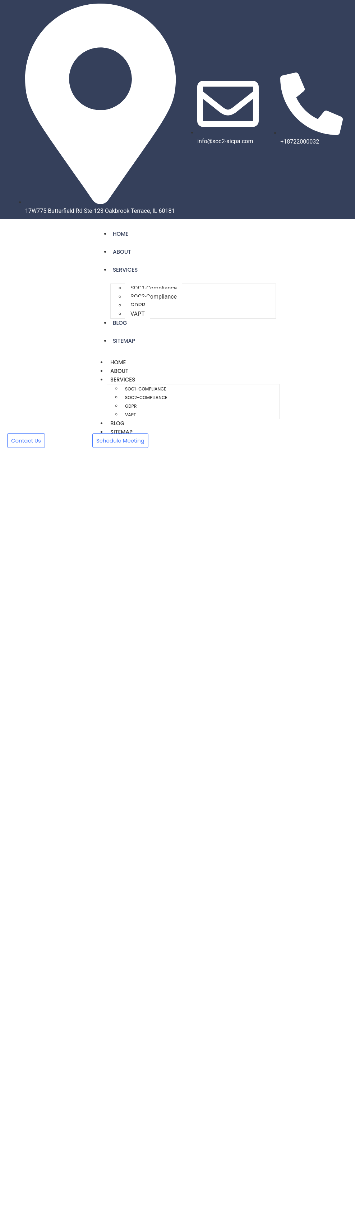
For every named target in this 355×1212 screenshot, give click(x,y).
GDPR (137, 305)
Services (125, 269)
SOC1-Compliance (153, 288)
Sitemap (124, 341)
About (122, 252)
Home (120, 234)
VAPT (137, 313)
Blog (120, 323)
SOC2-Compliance (153, 296)
